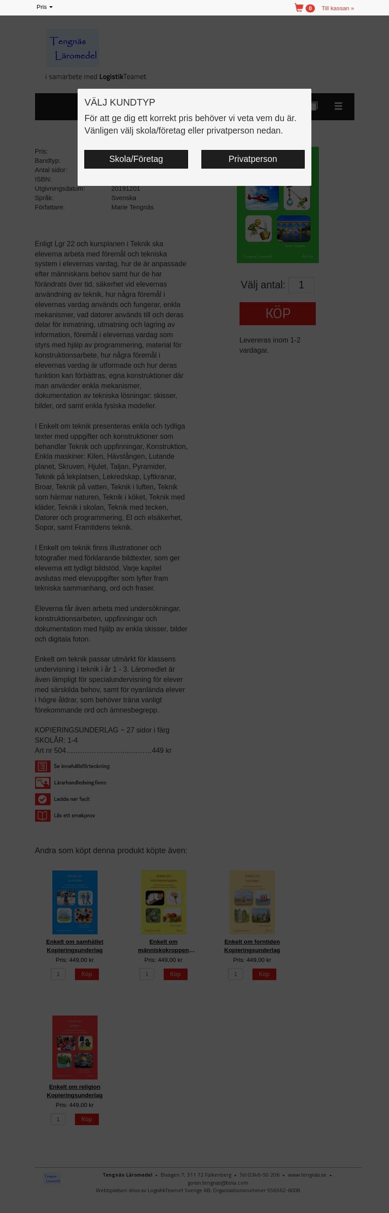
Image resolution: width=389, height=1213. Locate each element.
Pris (45, 7)
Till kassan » (338, 8)
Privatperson (252, 159)
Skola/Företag (136, 159)
